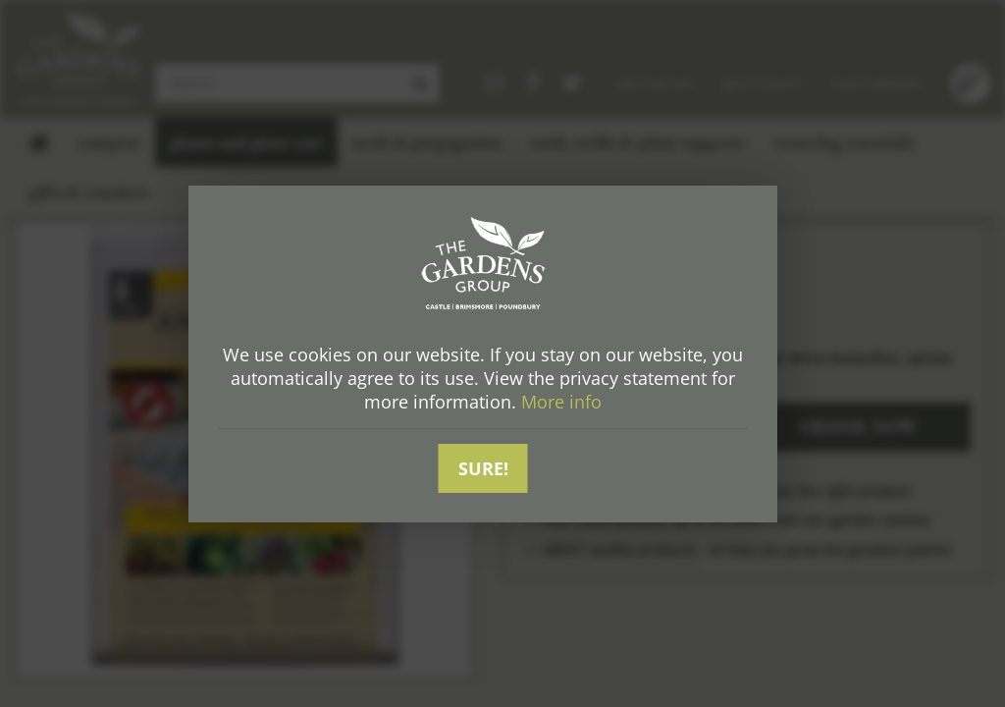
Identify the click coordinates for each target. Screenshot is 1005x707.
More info (561, 401)
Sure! (483, 468)
